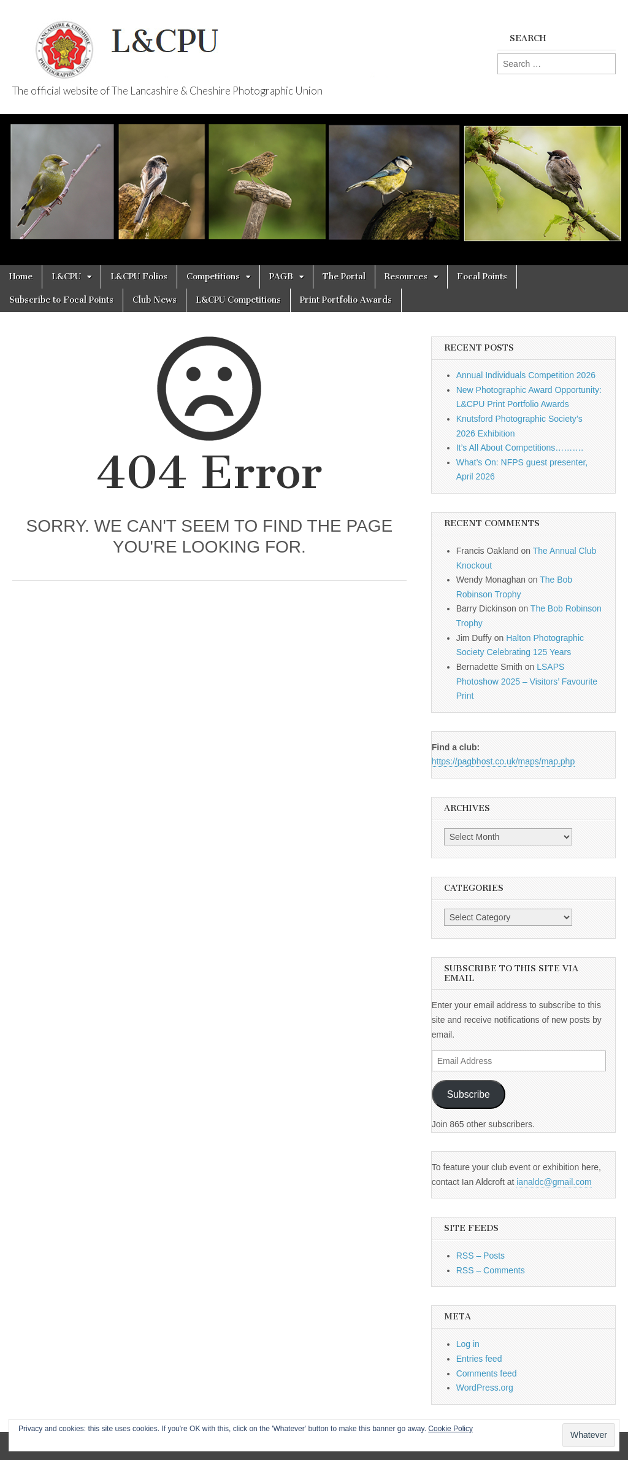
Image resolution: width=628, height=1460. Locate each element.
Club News (154, 300)
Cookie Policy (450, 1428)
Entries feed (479, 1359)
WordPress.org (484, 1387)
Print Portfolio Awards (346, 300)
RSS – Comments (490, 1270)
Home (21, 276)
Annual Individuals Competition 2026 (525, 375)
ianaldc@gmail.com (553, 1182)
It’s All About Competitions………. (520, 447)
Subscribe (468, 1094)
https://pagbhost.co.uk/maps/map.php (503, 761)
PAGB (281, 276)
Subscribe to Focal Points (61, 300)
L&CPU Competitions (238, 300)
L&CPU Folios (138, 276)
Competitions (213, 276)
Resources (406, 276)
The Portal (344, 276)
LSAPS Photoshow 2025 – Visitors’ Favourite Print (526, 681)
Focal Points (482, 276)
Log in (468, 1344)
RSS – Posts (480, 1255)
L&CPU (66, 276)
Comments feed (486, 1373)
